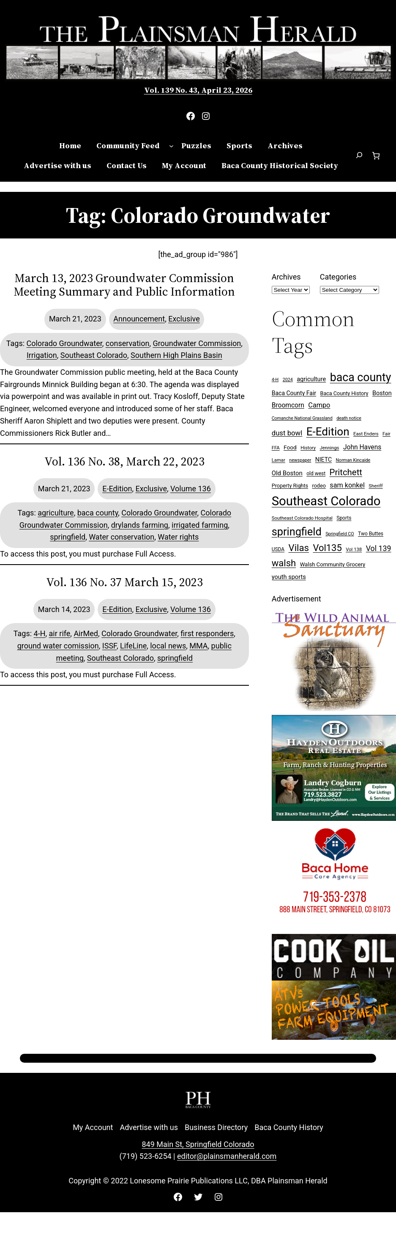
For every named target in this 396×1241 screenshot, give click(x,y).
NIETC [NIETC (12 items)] (323, 459)
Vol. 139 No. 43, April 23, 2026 (198, 90)
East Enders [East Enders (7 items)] (366, 434)
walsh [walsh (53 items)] (284, 563)
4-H (40, 633)
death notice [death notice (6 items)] (348, 418)
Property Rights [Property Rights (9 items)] (290, 485)
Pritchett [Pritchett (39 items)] (346, 472)
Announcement (139, 318)
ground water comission (58, 645)
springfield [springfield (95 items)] (297, 532)
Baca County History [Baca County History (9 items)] (344, 393)
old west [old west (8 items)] (315, 473)
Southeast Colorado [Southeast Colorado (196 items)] (326, 501)
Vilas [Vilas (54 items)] (299, 547)
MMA (198, 645)
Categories (338, 276)
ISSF (109, 645)
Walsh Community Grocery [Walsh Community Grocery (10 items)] (333, 564)
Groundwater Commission (197, 343)
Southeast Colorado (93, 355)
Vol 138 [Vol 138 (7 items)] (354, 549)
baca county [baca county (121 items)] (360, 377)
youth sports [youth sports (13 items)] (289, 577)
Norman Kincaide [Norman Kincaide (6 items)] (353, 460)
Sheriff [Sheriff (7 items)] (375, 486)
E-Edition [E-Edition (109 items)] (328, 431)
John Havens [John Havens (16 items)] (362, 447)
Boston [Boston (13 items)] (382, 393)
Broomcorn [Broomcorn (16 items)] (288, 405)
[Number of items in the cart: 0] (375, 155)
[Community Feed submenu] (171, 146)
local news (168, 645)
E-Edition (117, 488)
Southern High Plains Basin (176, 355)
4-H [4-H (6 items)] (275, 379)
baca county (97, 512)
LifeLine (133, 645)
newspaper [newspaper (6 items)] (300, 460)
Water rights (178, 536)
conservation (128, 343)
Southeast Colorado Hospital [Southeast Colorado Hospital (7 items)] (302, 518)
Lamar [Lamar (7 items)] (278, 460)
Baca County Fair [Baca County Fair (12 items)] (294, 393)
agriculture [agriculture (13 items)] (311, 379)
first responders (207, 633)
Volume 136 (190, 488)
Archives (286, 276)
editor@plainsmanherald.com (226, 1156)
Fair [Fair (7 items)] (386, 434)
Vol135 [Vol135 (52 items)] (327, 548)
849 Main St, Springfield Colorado (198, 1144)
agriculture (56, 512)
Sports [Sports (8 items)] (343, 518)
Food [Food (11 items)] (290, 447)
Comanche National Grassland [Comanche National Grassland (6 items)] (302, 418)
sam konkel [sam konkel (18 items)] (347, 485)
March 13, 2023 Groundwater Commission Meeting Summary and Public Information (124, 285)
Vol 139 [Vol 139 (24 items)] (378, 548)
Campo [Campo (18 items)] (319, 405)
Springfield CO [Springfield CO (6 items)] (339, 534)
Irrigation (42, 355)
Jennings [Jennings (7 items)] (329, 448)
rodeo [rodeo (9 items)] (319, 485)
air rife (60, 633)
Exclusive (184, 318)
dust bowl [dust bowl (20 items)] (287, 433)
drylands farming (139, 525)
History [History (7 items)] (308, 448)
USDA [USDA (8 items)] (278, 549)
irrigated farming (200, 525)
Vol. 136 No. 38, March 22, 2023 (124, 461)
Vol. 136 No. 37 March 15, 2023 (124, 582)
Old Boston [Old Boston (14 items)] (287, 473)
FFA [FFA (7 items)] (276, 448)
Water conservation (121, 536)
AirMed (86, 633)
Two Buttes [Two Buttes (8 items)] (370, 534)
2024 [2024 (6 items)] (288, 379)
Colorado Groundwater (64, 343)
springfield (67, 536)
